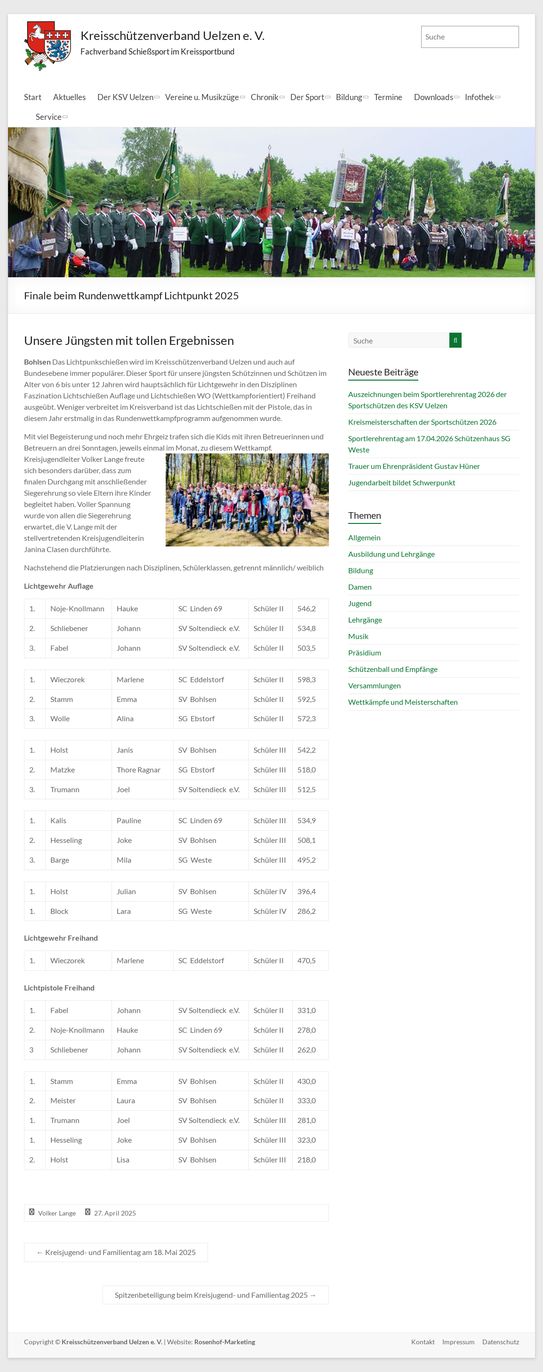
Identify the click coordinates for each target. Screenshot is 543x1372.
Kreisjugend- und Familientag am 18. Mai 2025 (116, 1251)
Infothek (479, 97)
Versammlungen (374, 685)
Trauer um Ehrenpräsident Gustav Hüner (414, 465)
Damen (360, 586)
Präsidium (364, 652)
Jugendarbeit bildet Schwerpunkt (401, 482)
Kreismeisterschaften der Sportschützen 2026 (422, 421)
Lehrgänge (365, 619)
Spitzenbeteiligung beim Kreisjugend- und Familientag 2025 (216, 1294)
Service (49, 117)
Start (32, 97)
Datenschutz (500, 1342)
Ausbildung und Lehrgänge (391, 553)
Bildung (349, 97)
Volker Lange (57, 1213)
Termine (388, 97)
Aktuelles (69, 97)
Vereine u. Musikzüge (202, 97)
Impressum (458, 1342)
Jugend (360, 603)
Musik (358, 635)
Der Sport (307, 97)
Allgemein (364, 537)
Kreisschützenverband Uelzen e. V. (172, 35)
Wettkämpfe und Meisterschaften (403, 701)
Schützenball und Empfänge (393, 668)
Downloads (433, 97)
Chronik (265, 97)
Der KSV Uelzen (125, 97)
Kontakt (423, 1342)
